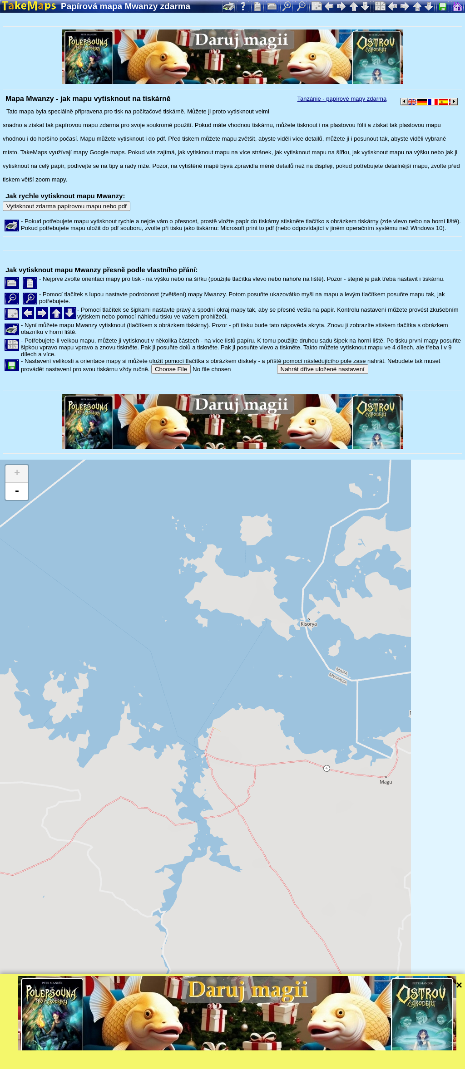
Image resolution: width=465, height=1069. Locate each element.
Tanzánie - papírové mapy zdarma (342, 98)
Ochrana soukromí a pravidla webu (211, 1061)
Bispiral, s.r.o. (93, 1061)
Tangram (315, 1050)
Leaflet (284, 1050)
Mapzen (395, 1050)
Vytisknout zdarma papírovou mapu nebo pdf (66, 206)
